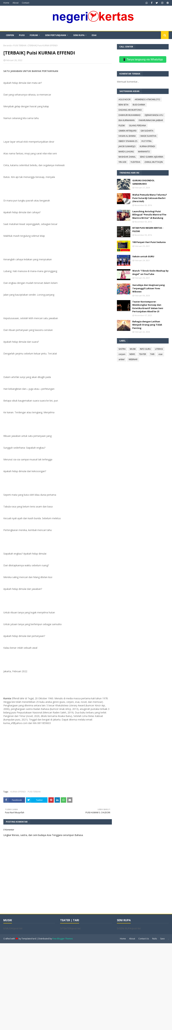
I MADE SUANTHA (148, 136)
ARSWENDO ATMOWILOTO (147, 99)
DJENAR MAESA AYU (154, 115)
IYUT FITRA (146, 141)
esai (160, 354)
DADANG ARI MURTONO (130, 109)
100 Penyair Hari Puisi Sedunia (149, 242)
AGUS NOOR (125, 99)
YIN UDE (122, 162)
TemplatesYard (29, 938)
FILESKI (122, 125)
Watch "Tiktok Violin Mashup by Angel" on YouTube (150, 272)
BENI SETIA (123, 104)
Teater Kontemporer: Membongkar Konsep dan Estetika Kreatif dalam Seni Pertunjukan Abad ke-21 (147, 306)
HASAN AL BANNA (127, 136)
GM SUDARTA (147, 130)
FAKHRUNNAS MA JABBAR (151, 120)
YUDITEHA (135, 162)
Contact (25, 2)
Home (6, 2)
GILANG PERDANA (137, 125)
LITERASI (159, 349)
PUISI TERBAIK (19, 45)
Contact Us (143, 938)
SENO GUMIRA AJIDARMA (151, 156)
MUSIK (133, 349)
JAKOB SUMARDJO (127, 146)
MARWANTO (144, 151)
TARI (152, 354)
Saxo (162, 938)
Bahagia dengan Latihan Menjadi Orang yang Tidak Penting (147, 325)
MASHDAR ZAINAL (127, 156)
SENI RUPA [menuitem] (78, 35)
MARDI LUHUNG (126, 151)
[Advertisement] (86, 986)
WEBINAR (133, 359)
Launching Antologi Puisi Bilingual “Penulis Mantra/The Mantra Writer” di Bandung (149, 214)
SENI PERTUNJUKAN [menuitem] (55, 35)
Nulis (154, 938)
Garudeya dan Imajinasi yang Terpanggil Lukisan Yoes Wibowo (148, 288)
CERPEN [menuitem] (10, 35)
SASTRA (122, 349)
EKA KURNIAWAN (127, 120)
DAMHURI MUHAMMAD (130, 115)
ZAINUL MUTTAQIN (153, 162)
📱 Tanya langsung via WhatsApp (143, 59)
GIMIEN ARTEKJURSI (127, 130)
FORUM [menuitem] (34, 35)
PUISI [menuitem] (22, 35)
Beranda (7, 45)
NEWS (132, 354)
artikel (121, 359)
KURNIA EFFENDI (18, 791)
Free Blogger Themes (62, 938)
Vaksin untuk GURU (143, 256)
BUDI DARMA (139, 104)
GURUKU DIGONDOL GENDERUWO (143, 182)
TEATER (142, 354)
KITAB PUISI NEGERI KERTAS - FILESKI (147, 229)
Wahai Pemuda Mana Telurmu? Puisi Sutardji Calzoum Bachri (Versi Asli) (149, 198)
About (15, 2)
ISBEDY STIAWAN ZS (128, 141)
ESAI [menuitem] (94, 35)
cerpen (122, 354)
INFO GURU (145, 349)
